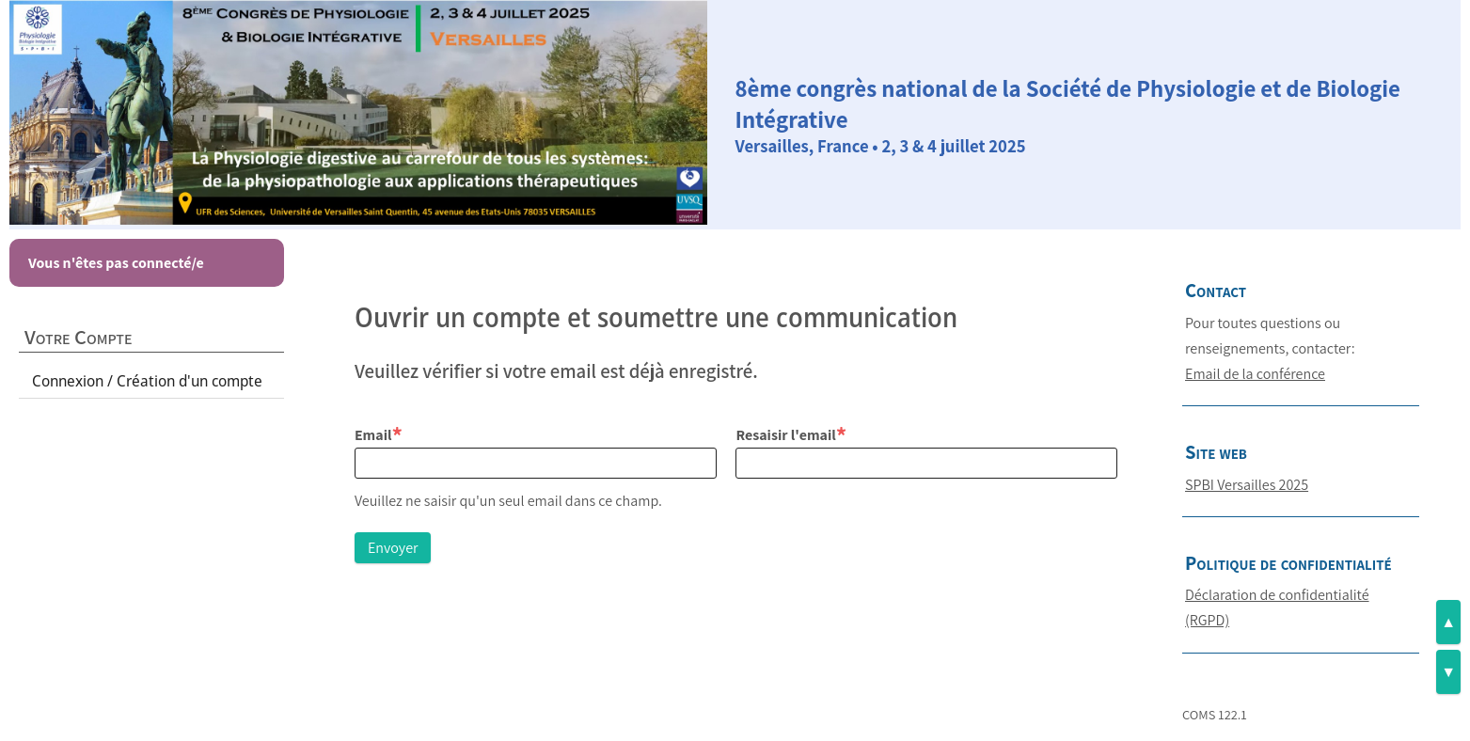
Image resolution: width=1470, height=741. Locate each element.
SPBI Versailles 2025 (1246, 485)
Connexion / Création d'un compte (147, 380)
